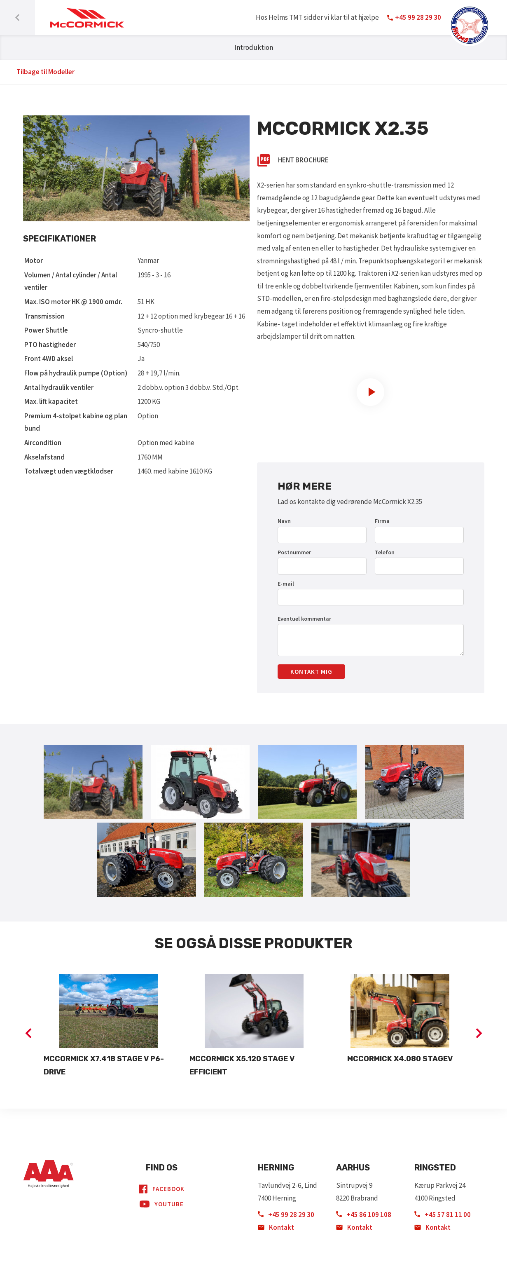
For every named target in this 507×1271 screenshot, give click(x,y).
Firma (382, 521)
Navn (284, 521)
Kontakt (276, 1227)
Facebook (162, 1189)
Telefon (385, 552)
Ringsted (435, 1168)
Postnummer (294, 552)
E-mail (286, 583)
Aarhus (353, 1168)
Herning (276, 1168)
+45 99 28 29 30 (286, 1214)
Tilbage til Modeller (45, 71)
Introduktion (253, 47)
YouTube (162, 1204)
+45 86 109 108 (363, 1214)
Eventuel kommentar (304, 618)
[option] (108, 1026)
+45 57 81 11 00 (442, 1214)
